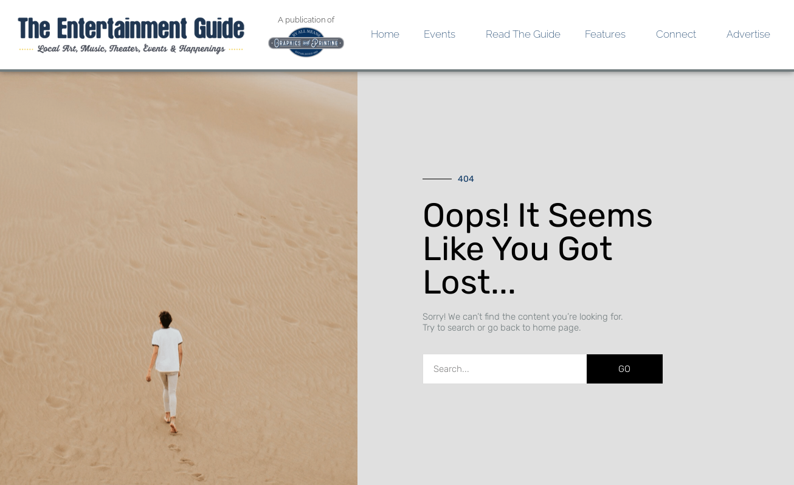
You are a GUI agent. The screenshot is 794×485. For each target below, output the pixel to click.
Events (442, 34)
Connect (679, 34)
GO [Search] (624, 368)
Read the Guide (523, 34)
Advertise (748, 34)
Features (608, 34)
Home (385, 34)
